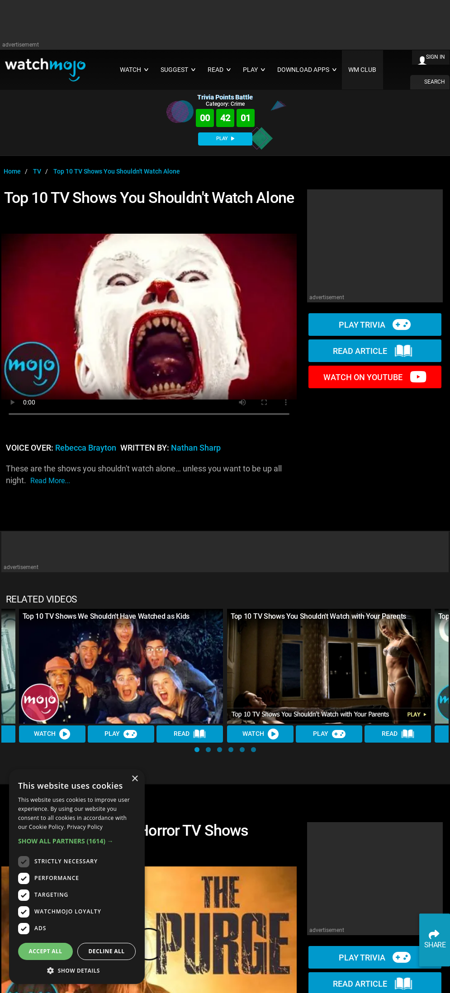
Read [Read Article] (190, 734)
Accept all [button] (45, 951)
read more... (50, 480)
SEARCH (434, 82)
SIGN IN (435, 57)
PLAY (225, 138)
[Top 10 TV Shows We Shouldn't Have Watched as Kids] (121, 666)
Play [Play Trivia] (121, 734)
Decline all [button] (107, 951)
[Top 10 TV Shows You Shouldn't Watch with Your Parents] (329, 666)
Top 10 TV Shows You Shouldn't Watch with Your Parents (318, 616)
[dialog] (77, 876)
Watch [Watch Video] (52, 734)
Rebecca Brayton (85, 447)
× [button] (134, 779)
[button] (197, 749)
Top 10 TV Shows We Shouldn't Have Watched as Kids (106, 616)
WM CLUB (362, 70)
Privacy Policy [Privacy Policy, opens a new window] (85, 827)
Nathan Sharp (196, 447)
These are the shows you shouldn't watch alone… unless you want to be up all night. (144, 475)
